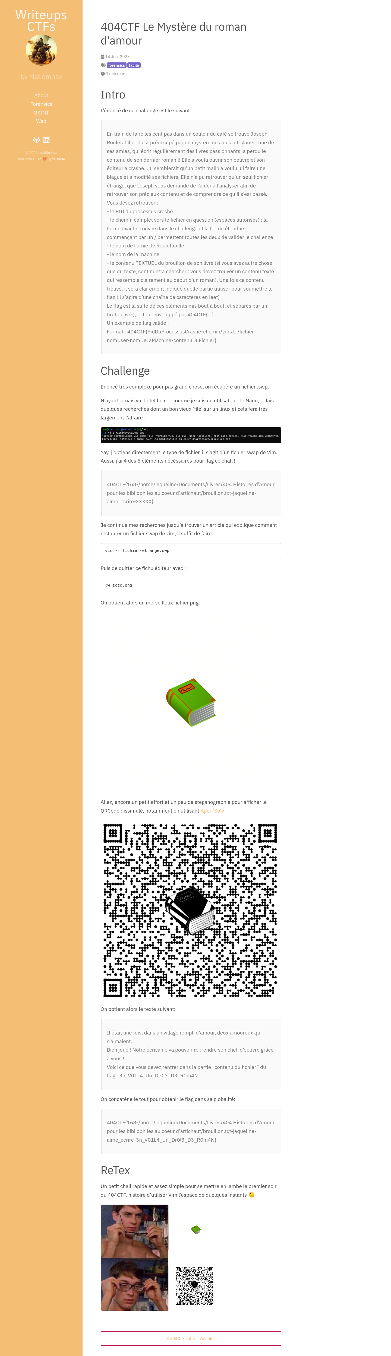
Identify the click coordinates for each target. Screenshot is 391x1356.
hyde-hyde (56, 159)
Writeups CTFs (41, 20)
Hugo (37, 159)
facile (134, 65)
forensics (116, 65)
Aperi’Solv (212, 810)
